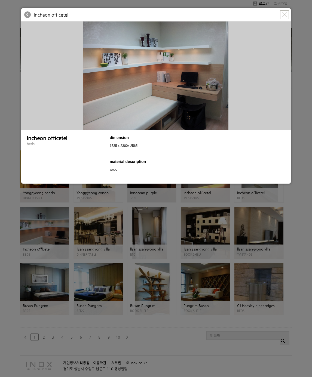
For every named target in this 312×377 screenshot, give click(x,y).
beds (31, 144)
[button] (286, 26)
